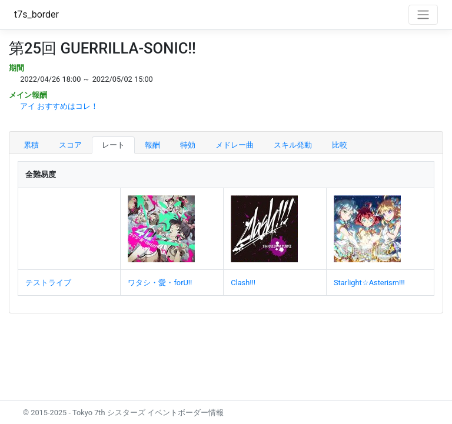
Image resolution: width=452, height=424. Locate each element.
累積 (31, 145)
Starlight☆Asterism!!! (369, 282)
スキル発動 (293, 145)
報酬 (152, 145)
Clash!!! (243, 282)
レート (113, 145)
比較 (339, 145)
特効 (187, 145)
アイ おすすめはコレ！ (59, 106)
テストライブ (48, 282)
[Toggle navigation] (423, 15)
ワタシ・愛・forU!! (160, 282)
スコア (70, 145)
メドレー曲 (234, 145)
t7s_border (36, 14)
